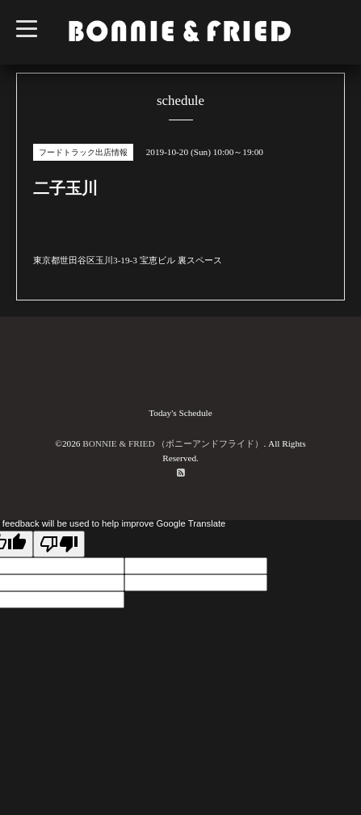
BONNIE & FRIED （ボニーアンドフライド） (172, 443)
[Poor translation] (59, 544)
